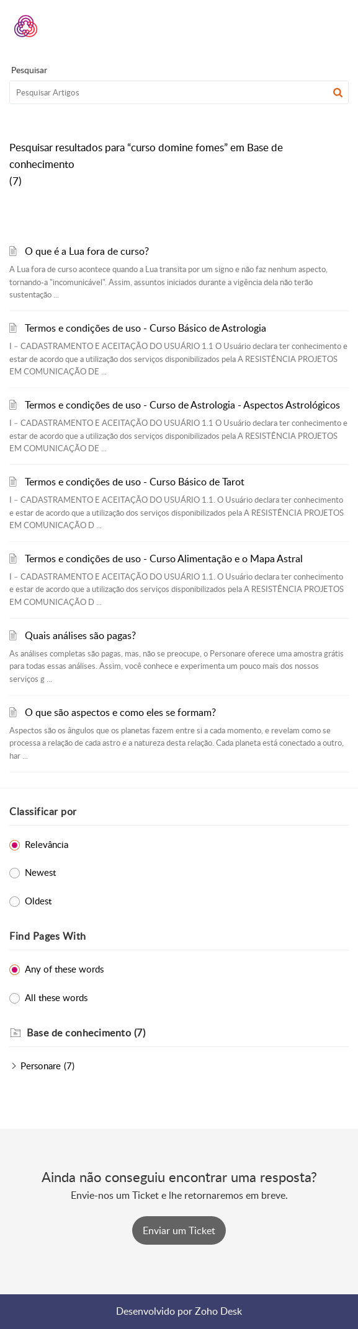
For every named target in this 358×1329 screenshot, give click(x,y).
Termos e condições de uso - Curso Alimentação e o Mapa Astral (164, 558)
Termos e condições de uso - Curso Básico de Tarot (134, 481)
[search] (179, 92)
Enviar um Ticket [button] (179, 1230)
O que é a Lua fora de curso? (87, 251)
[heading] (188, 1033)
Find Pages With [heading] (47, 936)
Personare (40, 1065)
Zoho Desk (218, 1311)
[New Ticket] (179, 1230)
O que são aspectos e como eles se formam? (120, 712)
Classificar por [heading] (43, 811)
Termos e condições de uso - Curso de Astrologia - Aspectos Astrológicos (182, 405)
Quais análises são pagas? (80, 635)
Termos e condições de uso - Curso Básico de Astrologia (145, 328)
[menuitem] (307, 26)
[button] (307, 26)
